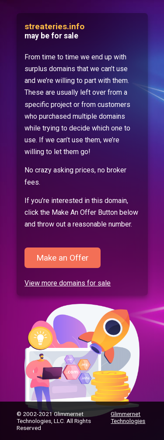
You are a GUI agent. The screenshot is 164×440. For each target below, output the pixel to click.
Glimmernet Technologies (128, 417)
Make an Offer (62, 258)
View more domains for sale (67, 283)
